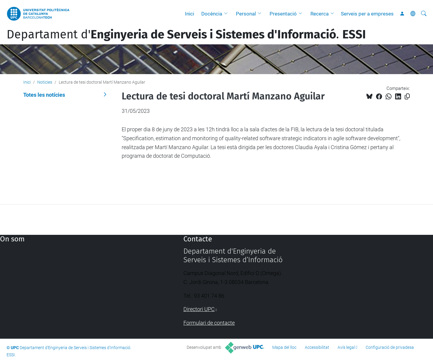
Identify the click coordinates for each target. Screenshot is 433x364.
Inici (189, 14)
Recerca (319, 14)
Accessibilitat (317, 347)
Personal (246, 14)
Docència (211, 14)
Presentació (283, 14)
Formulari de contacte (209, 323)
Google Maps (70, 291)
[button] (227, 13)
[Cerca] (423, 13)
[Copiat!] (407, 96)
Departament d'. (186, 34)
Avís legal (346, 347)
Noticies (44, 82)
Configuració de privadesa (390, 347)
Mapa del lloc (284, 347)
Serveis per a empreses (367, 14)
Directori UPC (199, 309)
